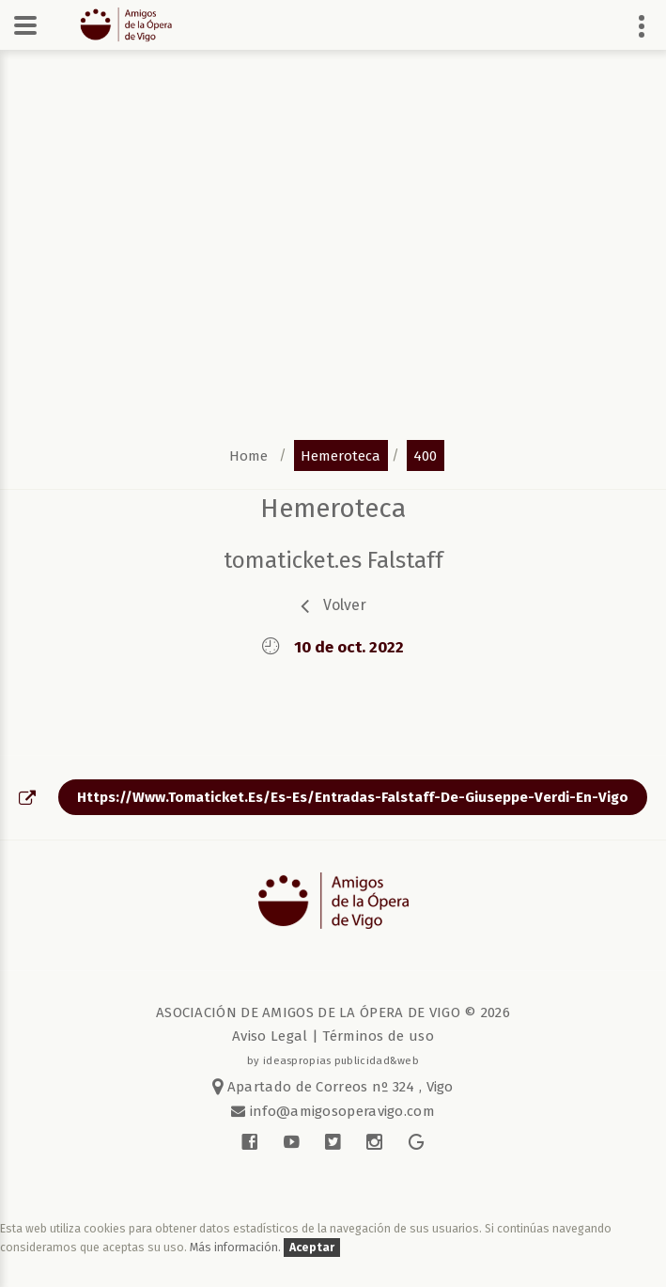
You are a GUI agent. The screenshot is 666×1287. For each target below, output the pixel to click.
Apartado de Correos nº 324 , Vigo (333, 1086)
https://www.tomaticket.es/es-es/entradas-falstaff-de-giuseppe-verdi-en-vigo (352, 797)
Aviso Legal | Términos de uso (333, 1036)
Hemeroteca (333, 508)
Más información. (237, 1247)
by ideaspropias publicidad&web (333, 1060)
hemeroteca (340, 455)
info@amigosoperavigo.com (340, 1111)
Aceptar (311, 1247)
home (248, 455)
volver (344, 605)
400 (425, 455)
